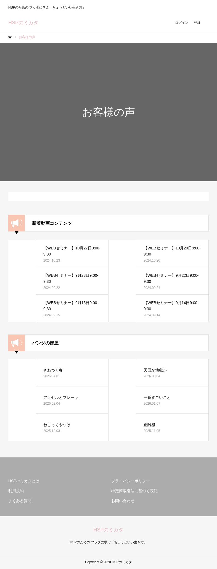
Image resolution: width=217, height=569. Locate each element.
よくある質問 (19, 501)
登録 (197, 23)
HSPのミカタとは (23, 481)
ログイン (181, 23)
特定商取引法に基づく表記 (134, 491)
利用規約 (16, 491)
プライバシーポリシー (130, 481)
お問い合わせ (122, 501)
